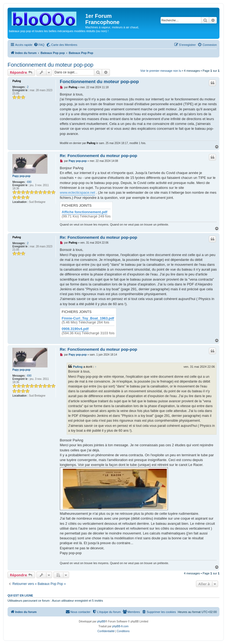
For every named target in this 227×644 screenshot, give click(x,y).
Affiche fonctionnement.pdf (84, 212)
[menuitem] (39, 45)
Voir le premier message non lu (160, 70)
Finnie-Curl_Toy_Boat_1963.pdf (88, 318)
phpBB (101, 621)
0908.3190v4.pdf (75, 329)
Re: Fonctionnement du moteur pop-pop (98, 155)
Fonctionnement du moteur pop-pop (50, 65)
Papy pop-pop (21, 176)
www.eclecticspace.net (77, 192)
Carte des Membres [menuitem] (64, 44)
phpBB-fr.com (120, 626)
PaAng (16, 81)
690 (29, 181)
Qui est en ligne (20, 595)
